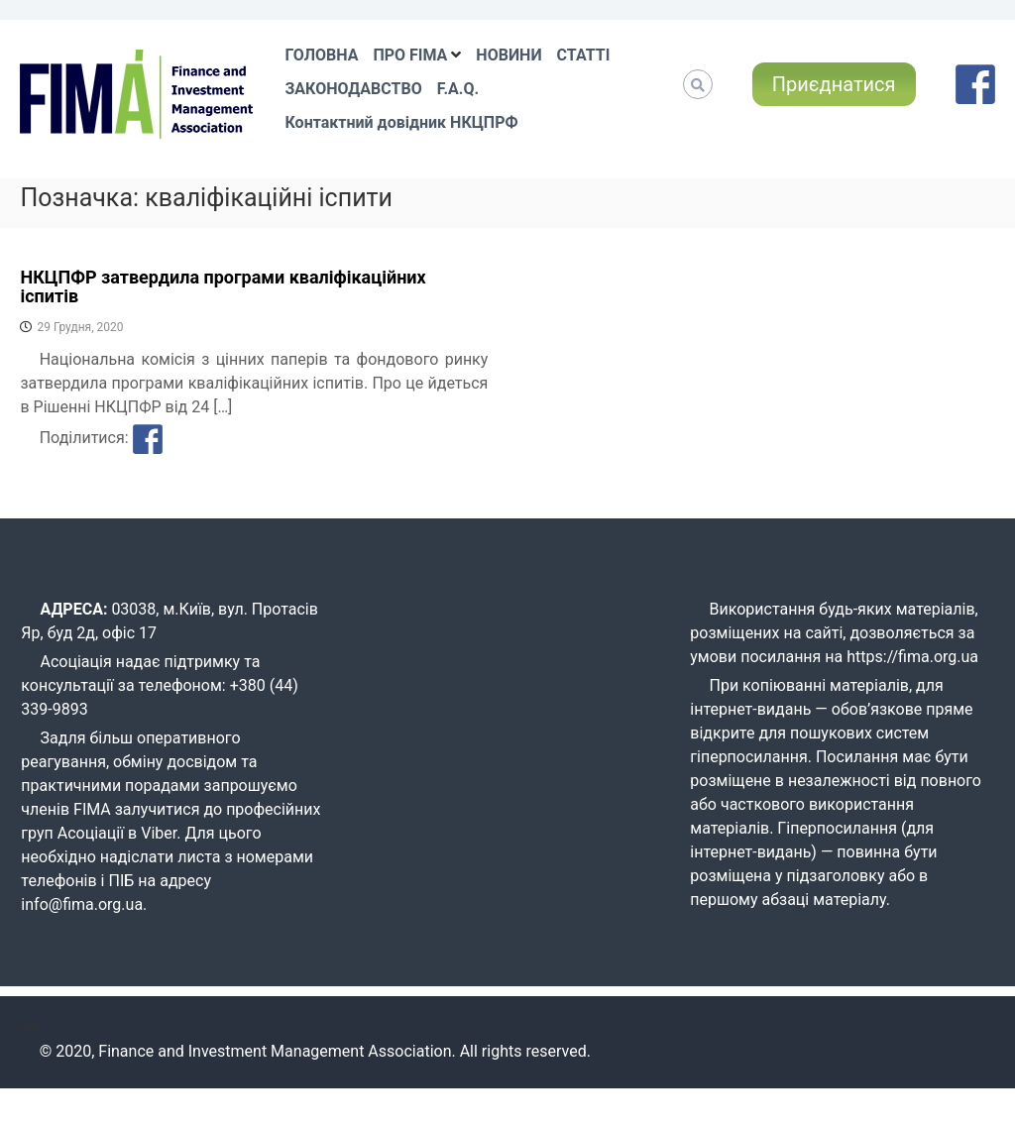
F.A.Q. (458, 88)
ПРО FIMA (410, 55)
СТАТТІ (584, 55)
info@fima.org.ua (82, 904)
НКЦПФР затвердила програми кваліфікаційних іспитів (222, 287)
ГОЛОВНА (321, 55)
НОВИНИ (508, 55)
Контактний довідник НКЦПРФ (400, 122)
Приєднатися (834, 84)
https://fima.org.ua (912, 656)
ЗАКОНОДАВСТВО (352, 88)
